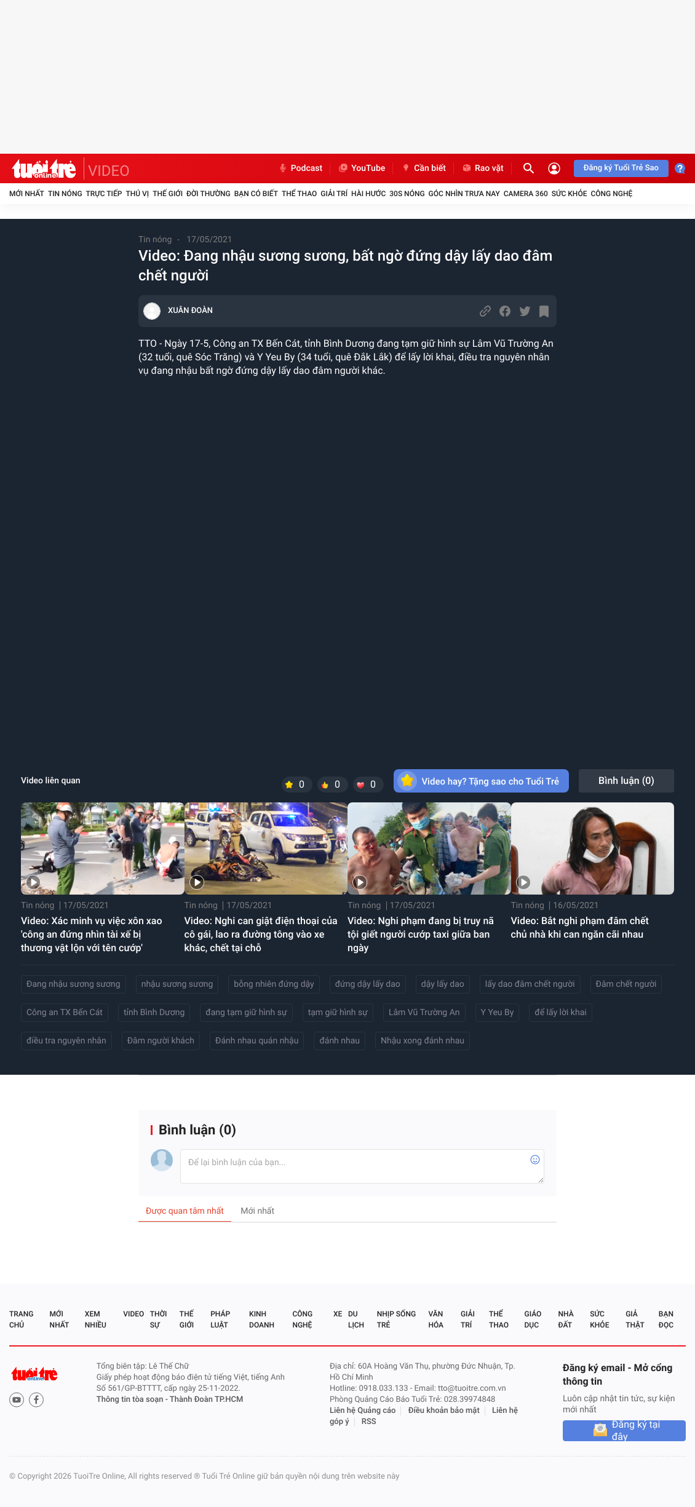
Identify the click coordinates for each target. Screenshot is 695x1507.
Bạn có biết (256, 193)
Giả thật (635, 1319)
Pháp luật (220, 1319)
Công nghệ (611, 193)
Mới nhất (26, 193)
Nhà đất (565, 1319)
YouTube (361, 168)
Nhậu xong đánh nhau (422, 1041)
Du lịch (356, 1319)
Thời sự (158, 1319)
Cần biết (423, 168)
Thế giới (168, 193)
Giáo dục (533, 1319)
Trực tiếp (104, 193)
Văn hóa (435, 1319)
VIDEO (109, 171)
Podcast (300, 168)
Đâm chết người (626, 984)
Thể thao (299, 193)
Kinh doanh (261, 1319)
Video (133, 1314)
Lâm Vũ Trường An (424, 1013)
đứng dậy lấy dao (367, 984)
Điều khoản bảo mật (444, 1410)
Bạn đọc (666, 1319)
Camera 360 (526, 193)
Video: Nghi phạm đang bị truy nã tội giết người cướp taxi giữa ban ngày (421, 934)
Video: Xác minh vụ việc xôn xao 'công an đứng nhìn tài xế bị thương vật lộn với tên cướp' (91, 934)
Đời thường (208, 193)
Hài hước (368, 193)
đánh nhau (339, 1041)
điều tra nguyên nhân (66, 1041)
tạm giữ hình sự (338, 1013)
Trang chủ (21, 1319)
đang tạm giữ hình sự (246, 1013)
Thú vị (137, 193)
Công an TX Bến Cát (64, 1013)
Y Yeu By (497, 1013)
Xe (337, 1314)
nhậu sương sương (177, 984)
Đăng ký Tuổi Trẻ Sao (621, 168)
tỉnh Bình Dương (154, 1013)
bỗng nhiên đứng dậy (274, 984)
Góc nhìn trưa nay (464, 193)
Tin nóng (65, 193)
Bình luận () (626, 780)
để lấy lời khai (560, 1013)
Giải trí (334, 193)
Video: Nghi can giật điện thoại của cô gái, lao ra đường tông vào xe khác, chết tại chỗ (261, 934)
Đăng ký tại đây (636, 1430)
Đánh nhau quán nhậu (256, 1041)
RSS (369, 1421)
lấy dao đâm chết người (530, 984)
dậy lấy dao (442, 984)
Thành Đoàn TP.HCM (206, 1399)
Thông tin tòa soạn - (133, 1399)
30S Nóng (406, 193)
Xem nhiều (95, 1319)
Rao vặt (482, 168)
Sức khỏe (569, 193)
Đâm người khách (160, 1041)
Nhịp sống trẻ (396, 1319)
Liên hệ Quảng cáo (363, 1410)
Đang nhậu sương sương (73, 984)
